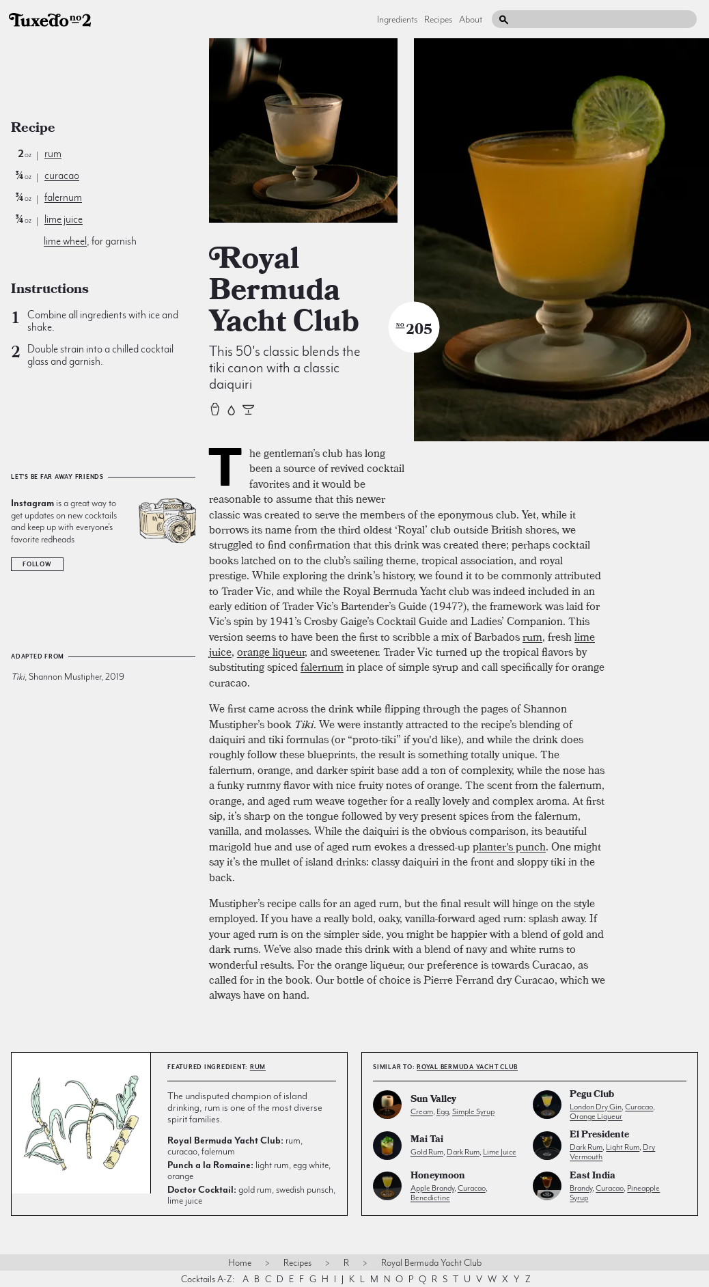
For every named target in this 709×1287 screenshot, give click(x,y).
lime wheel (65, 241)
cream (422, 1111)
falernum (63, 197)
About (470, 19)
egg (442, 1111)
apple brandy (432, 1188)
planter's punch (509, 846)
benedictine (430, 1197)
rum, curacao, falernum (235, 1146)
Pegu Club (592, 1095)
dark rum (463, 1152)
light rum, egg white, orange (249, 1170)
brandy (581, 1188)
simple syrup (473, 1111)
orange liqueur (271, 652)
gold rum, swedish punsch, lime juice (251, 1195)
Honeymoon (438, 1176)
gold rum (427, 1152)
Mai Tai (427, 1140)
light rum (622, 1147)
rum (52, 154)
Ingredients (397, 19)
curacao (61, 175)
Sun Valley (433, 1100)
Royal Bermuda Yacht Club (467, 1067)
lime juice (63, 219)
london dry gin (596, 1106)
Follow (37, 564)
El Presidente (599, 1135)
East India (592, 1176)
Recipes (438, 19)
